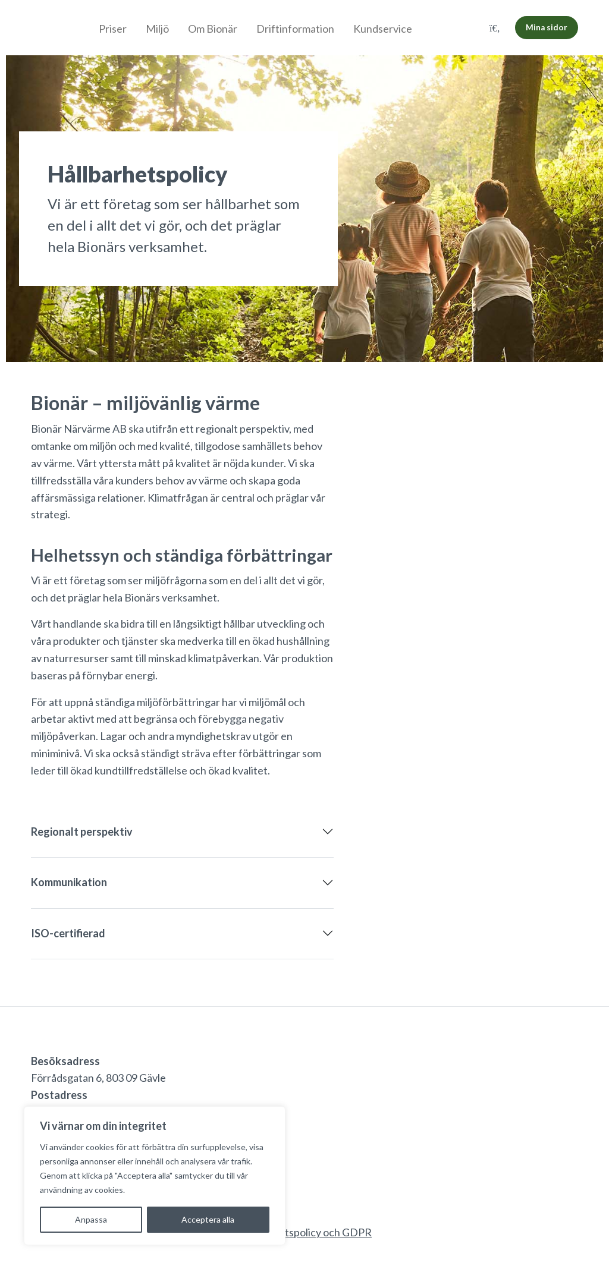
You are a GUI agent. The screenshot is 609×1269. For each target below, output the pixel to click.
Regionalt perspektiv (82, 831)
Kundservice (382, 28)
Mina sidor (546, 27)
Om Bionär (212, 28)
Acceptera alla (207, 1219)
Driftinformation (295, 28)
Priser (113, 28)
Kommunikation (69, 882)
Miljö (157, 28)
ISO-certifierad (68, 933)
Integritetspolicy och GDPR (307, 1232)
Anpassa (91, 1219)
